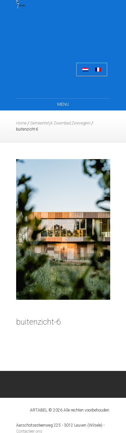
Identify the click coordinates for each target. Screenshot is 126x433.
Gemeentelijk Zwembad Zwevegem (60, 123)
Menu (63, 104)
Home (21, 123)
